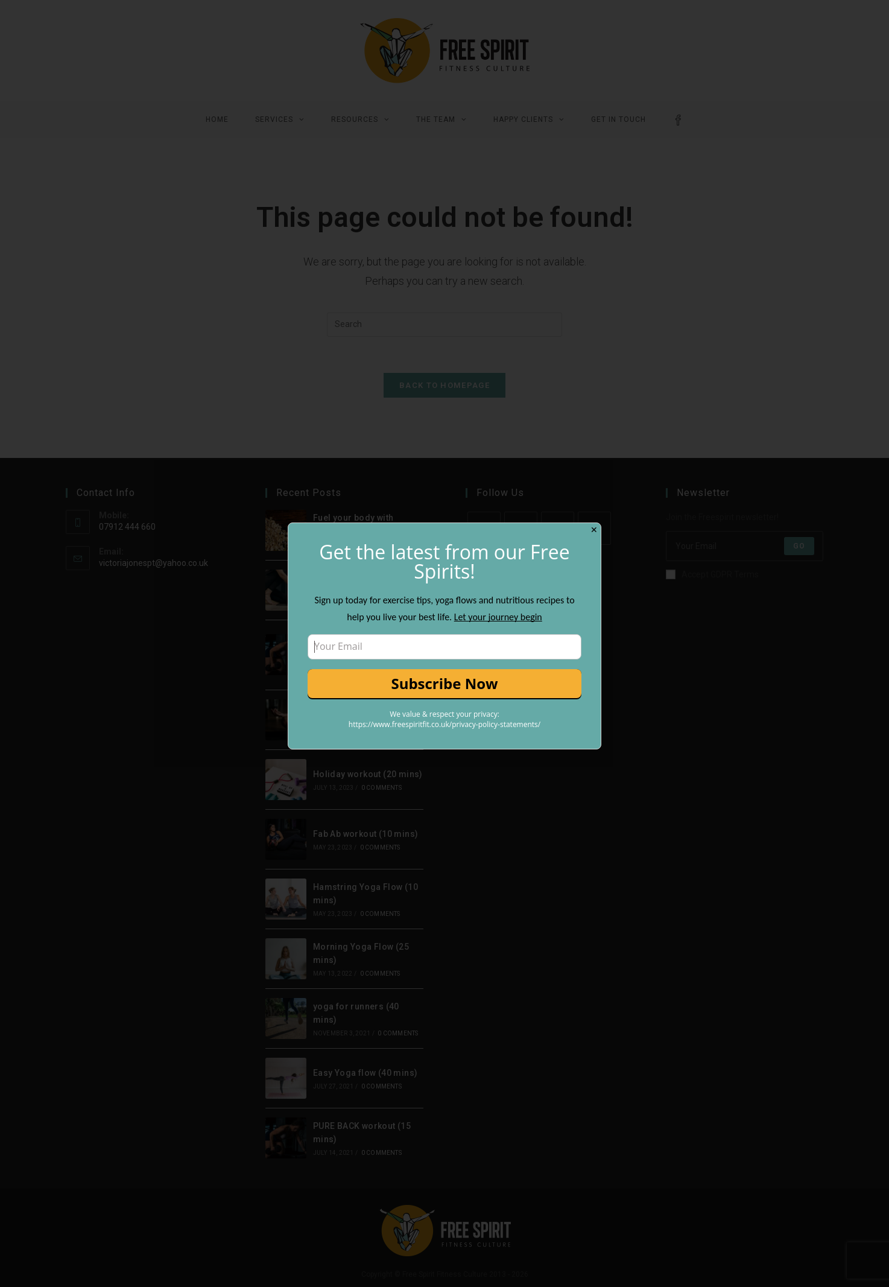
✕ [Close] (594, 530)
